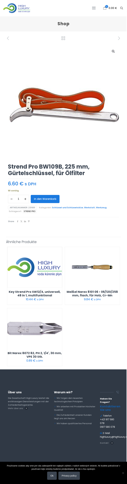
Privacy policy (69, 475)
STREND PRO (29, 211)
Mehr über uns (15, 408)
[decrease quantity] (11, 199)
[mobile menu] (94, 8)
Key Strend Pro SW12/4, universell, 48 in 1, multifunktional (34, 293)
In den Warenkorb (45, 199)
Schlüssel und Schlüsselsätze (67, 207)
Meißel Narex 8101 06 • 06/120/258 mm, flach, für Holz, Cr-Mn (92, 293)
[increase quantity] (25, 199)
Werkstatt (89, 207)
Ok (51, 475)
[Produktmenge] (18, 199)
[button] (113, 51)
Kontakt (104, 442)
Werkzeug (101, 207)
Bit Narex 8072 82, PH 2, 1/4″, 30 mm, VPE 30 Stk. (35, 355)
